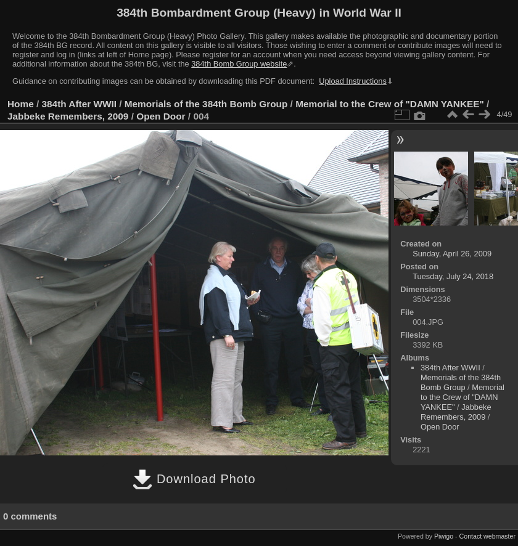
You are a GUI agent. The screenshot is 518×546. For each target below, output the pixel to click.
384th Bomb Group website (239, 63)
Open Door (160, 116)
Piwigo (443, 536)
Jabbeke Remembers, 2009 (67, 116)
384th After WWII (79, 104)
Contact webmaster (487, 536)
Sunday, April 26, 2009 (452, 253)
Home (20, 104)
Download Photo (194, 479)
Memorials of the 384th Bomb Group (206, 104)
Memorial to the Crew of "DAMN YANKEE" (389, 104)
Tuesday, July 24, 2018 (453, 276)
